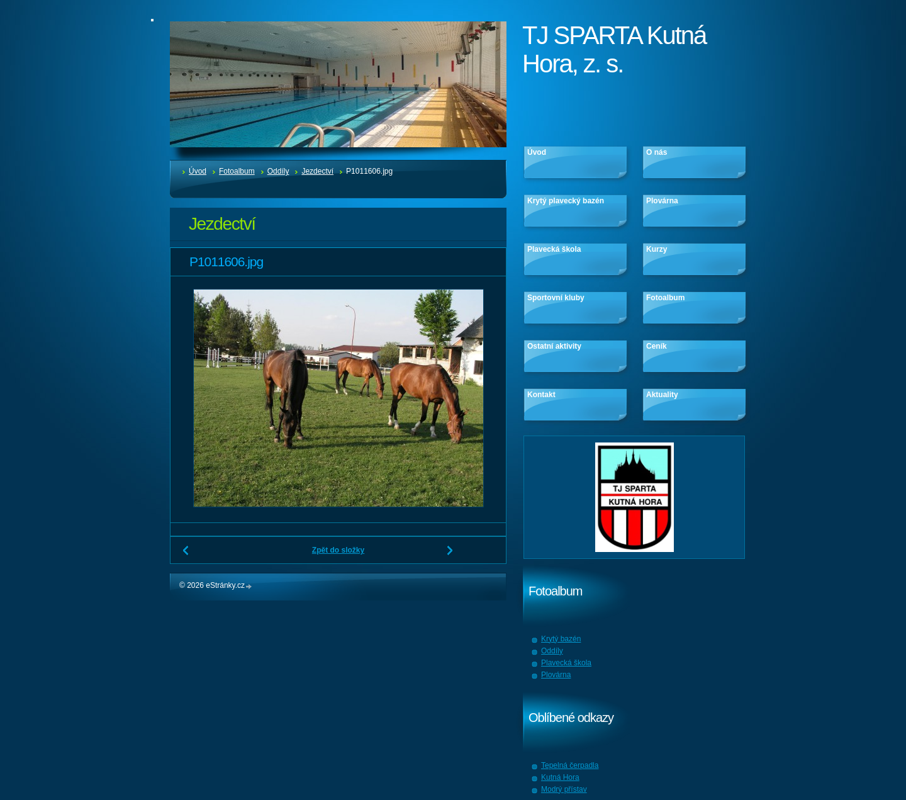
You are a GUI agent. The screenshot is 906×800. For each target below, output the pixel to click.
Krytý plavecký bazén (565, 200)
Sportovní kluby (555, 297)
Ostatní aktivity (554, 346)
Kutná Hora (560, 777)
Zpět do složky (338, 550)
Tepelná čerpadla (569, 765)
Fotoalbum (237, 171)
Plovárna (662, 200)
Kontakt (541, 394)
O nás (656, 152)
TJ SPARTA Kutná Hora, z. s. (614, 49)
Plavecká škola (554, 249)
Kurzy (656, 249)
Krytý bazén (561, 638)
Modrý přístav (564, 789)
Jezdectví (317, 171)
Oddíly (278, 171)
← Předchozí (186, 555)
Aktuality (662, 394)
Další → (450, 555)
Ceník (656, 346)
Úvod (197, 171)
